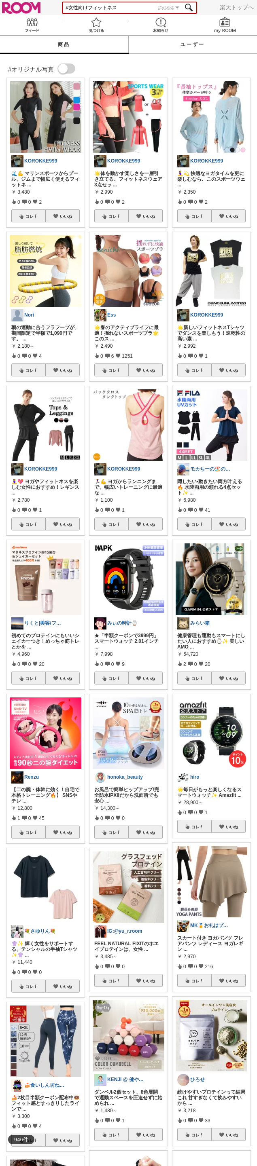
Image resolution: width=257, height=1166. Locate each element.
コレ (31, 216)
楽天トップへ (237, 7)
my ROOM (225, 25)
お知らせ (161, 25)
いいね (66, 216)
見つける (96, 25)
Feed (32, 25)
